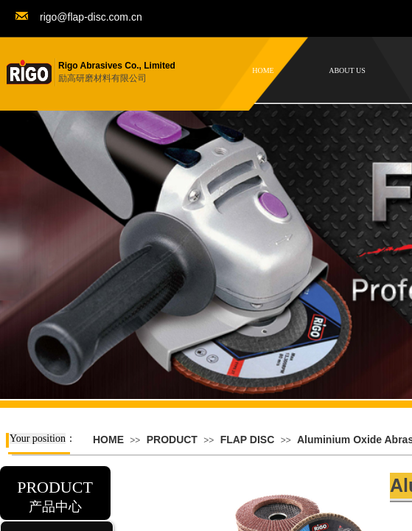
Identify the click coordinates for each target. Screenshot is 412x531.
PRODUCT (172, 439)
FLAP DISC (247, 439)
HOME (108, 439)
